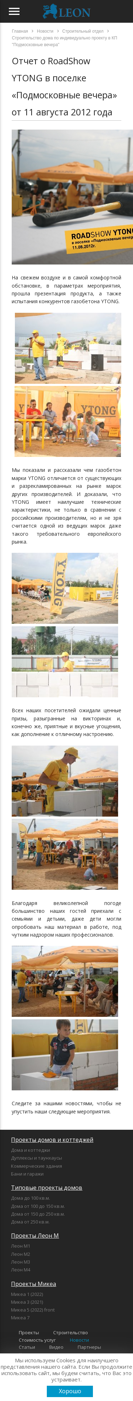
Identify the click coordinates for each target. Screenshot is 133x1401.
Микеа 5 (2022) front (33, 1309)
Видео (56, 1347)
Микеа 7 (20, 1317)
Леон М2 (20, 1254)
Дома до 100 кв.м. (30, 1197)
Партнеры (89, 1347)
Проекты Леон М (35, 1235)
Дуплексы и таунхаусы (36, 1157)
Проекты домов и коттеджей (52, 1140)
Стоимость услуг (37, 1340)
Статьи (27, 1347)
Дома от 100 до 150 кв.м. (38, 1206)
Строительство (70, 1332)
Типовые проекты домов (46, 1188)
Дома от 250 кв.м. (30, 1221)
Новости (79, 1340)
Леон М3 (20, 1261)
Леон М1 (20, 1245)
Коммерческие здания (36, 1165)
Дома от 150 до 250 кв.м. (38, 1213)
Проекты (29, 1332)
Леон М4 (20, 1269)
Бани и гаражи (27, 1173)
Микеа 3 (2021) (27, 1301)
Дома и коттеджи (30, 1149)
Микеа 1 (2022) (27, 1294)
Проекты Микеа (33, 1284)
